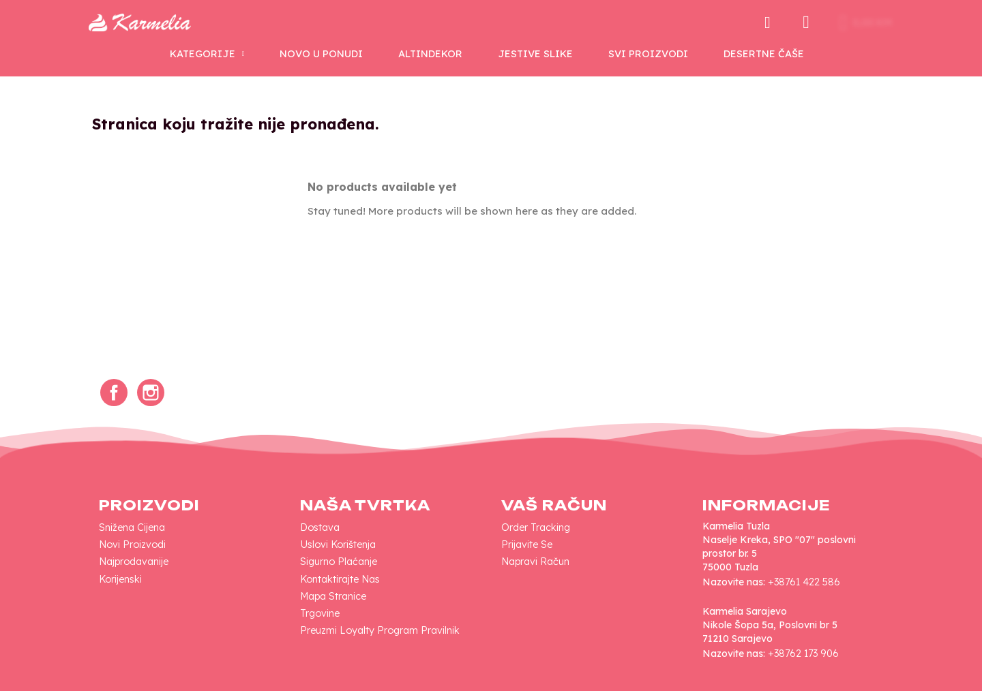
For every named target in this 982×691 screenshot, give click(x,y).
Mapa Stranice (333, 596)
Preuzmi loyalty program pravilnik (380, 630)
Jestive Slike (535, 54)
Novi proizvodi (132, 544)
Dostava (320, 527)
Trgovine (320, 613)
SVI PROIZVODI (648, 54)
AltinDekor (430, 54)
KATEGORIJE (207, 54)
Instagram (150, 392)
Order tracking (535, 527)
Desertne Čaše (764, 54)
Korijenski (120, 579)
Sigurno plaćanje (338, 561)
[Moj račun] (806, 22)
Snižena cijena (132, 527)
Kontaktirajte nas (340, 579)
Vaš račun (554, 505)
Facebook (114, 392)
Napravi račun (535, 561)
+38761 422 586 (804, 582)
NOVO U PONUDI (321, 54)
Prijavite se (526, 544)
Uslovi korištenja (338, 544)
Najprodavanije (133, 561)
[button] (767, 22)
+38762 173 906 (803, 653)
